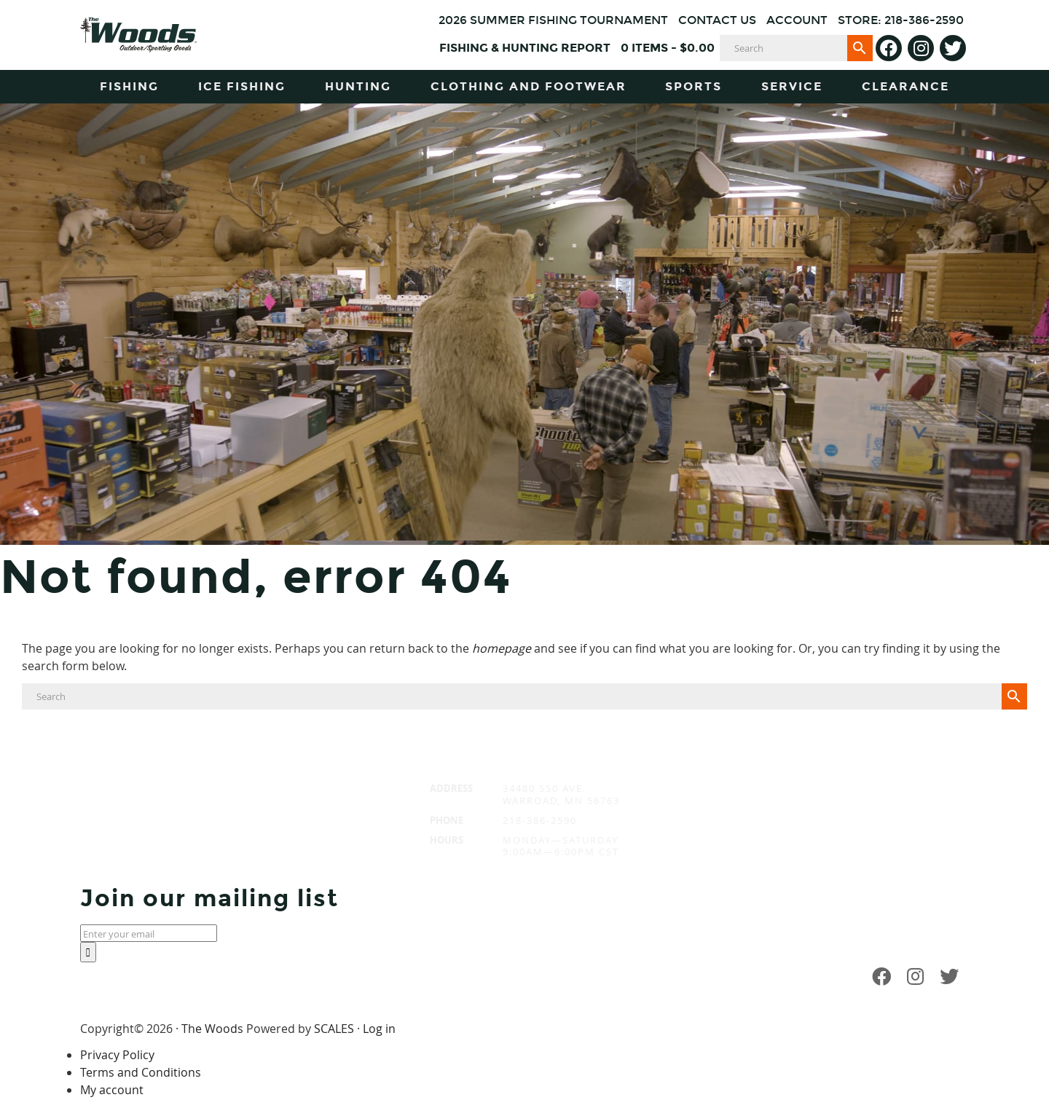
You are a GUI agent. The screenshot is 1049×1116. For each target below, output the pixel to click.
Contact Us (717, 20)
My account (112, 1090)
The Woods (212, 1029)
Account (797, 20)
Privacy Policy (117, 1055)
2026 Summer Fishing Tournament (553, 20)
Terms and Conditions (140, 1072)
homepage (501, 648)
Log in (379, 1029)
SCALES (334, 1029)
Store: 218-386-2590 (901, 20)
